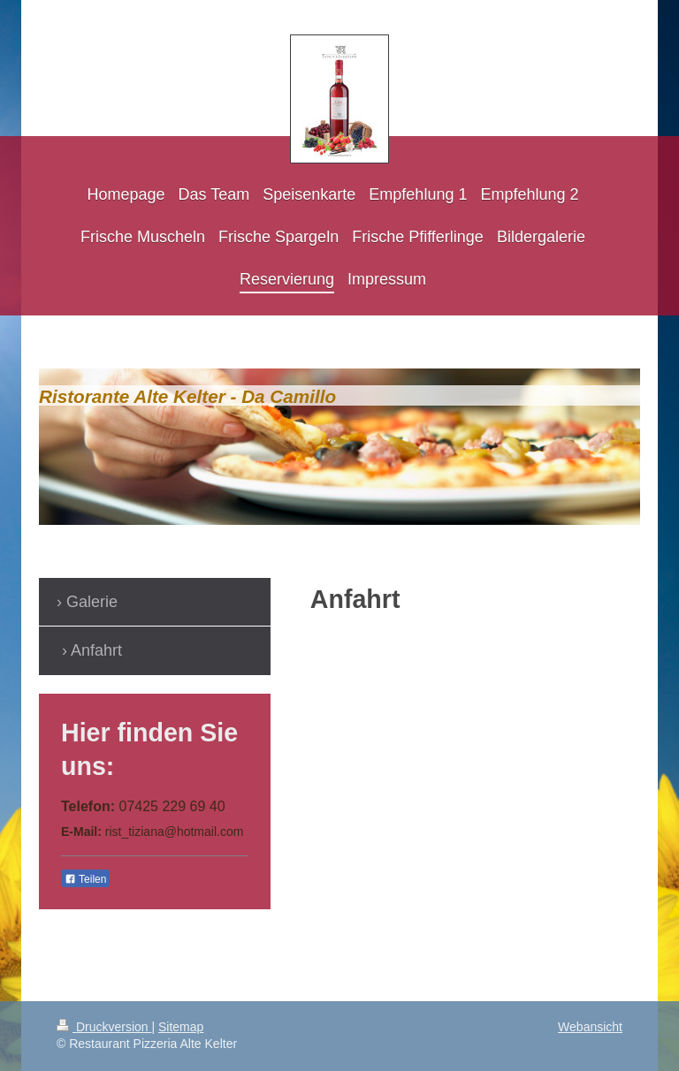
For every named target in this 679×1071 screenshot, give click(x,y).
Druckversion (104, 1027)
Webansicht (590, 1027)
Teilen (85, 879)
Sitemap (180, 1027)
